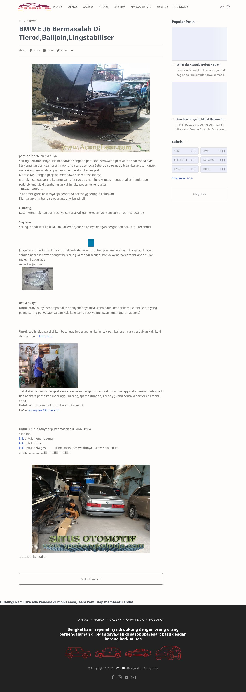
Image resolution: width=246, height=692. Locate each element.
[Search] (228, 6)
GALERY (88, 7)
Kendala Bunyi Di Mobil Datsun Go (200, 119)
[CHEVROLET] (185, 160)
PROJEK (104, 7)
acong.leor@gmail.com (44, 410)
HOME (57, 7)
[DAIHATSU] (213, 160)
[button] (222, 6)
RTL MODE (180, 7)
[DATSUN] (185, 169)
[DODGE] (213, 169)
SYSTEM (119, 7)
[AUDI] (185, 151)
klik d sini (45, 336)
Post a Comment (90, 579)
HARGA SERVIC (141, 7)
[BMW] (213, 151)
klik (21, 438)
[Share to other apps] (72, 50)
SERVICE (162, 7)
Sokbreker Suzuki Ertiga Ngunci (199, 64)
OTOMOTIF (118, 668)
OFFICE (72, 7)
